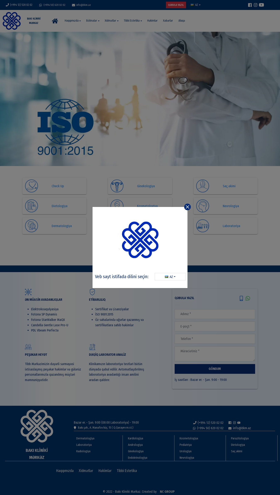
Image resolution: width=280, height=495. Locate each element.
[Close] (187, 207)
